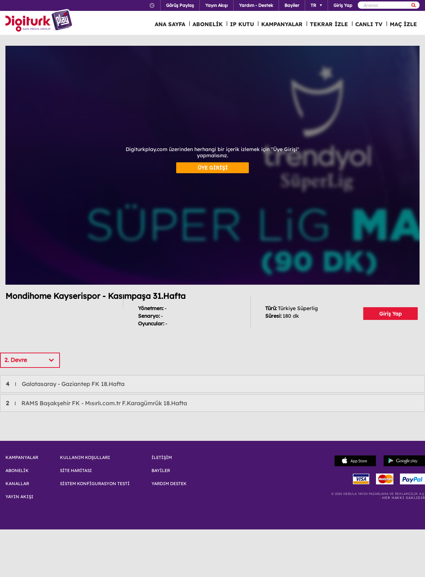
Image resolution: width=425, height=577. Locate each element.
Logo (39, 21)
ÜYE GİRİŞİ (213, 167)
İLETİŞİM (161, 457)
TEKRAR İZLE (329, 24)
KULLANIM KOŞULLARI (85, 457)
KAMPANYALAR (282, 24)
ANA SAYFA (170, 24)
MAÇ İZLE (403, 24)
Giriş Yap (390, 313)
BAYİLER (160, 470)
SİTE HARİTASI (76, 470)
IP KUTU (242, 24)
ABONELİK (208, 24)
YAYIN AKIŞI (19, 497)
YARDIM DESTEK (169, 483)
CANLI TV (368, 24)
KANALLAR (17, 483)
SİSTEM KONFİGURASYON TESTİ (95, 483)
